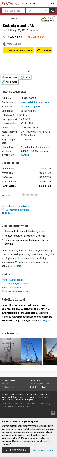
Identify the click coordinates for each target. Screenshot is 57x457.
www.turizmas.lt (32, 404)
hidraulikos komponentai (14, 320)
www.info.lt (6, 404)
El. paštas (44, 50)
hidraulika (47, 316)
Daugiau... (19, 266)
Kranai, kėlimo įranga (12, 279)
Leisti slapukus (16, 450)
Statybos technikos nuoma (16, 291)
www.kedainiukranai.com (19, 50)
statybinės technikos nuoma (26, 316)
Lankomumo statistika (15, 206)
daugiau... (46, 320)
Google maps (9, 77)
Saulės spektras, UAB (17, 394)
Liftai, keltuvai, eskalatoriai (16, 283)
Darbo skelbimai (38, 387)
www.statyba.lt (47, 404)
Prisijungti (29, 400)
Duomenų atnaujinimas (15, 209)
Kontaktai (32, 394)
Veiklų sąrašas (8, 387)
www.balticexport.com (27, 406)
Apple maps (9, 82)
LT (52, 3)
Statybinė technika (11, 287)
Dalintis (7, 213)
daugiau (25, 154)
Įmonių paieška (26, 3)
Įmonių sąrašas (9, 19)
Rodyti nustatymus (43, 450)
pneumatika (34, 320)
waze (25, 77)
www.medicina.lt (9, 406)
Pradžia (5, 384)
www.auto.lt (18, 404)
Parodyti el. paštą (30, 106)
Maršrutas (44, 384)
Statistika (19, 400)
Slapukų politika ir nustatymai (25, 397)
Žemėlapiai (35, 381)
